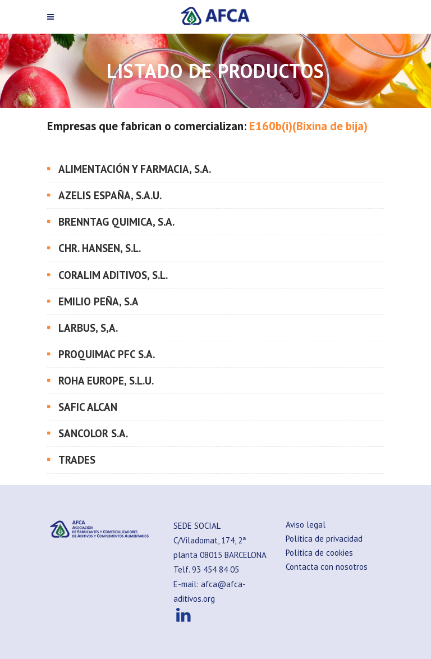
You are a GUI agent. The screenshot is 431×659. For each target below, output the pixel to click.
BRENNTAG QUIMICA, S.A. (116, 221)
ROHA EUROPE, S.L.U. (106, 380)
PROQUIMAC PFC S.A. (106, 354)
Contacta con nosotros (327, 566)
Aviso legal (305, 524)
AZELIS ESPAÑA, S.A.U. (110, 195)
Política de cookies (319, 552)
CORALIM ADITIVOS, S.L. (113, 275)
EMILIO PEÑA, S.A (98, 301)
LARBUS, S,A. (88, 328)
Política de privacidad (324, 538)
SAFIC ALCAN (87, 407)
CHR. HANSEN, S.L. (99, 248)
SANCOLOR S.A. (93, 433)
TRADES (76, 459)
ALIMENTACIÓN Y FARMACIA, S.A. (134, 169)
